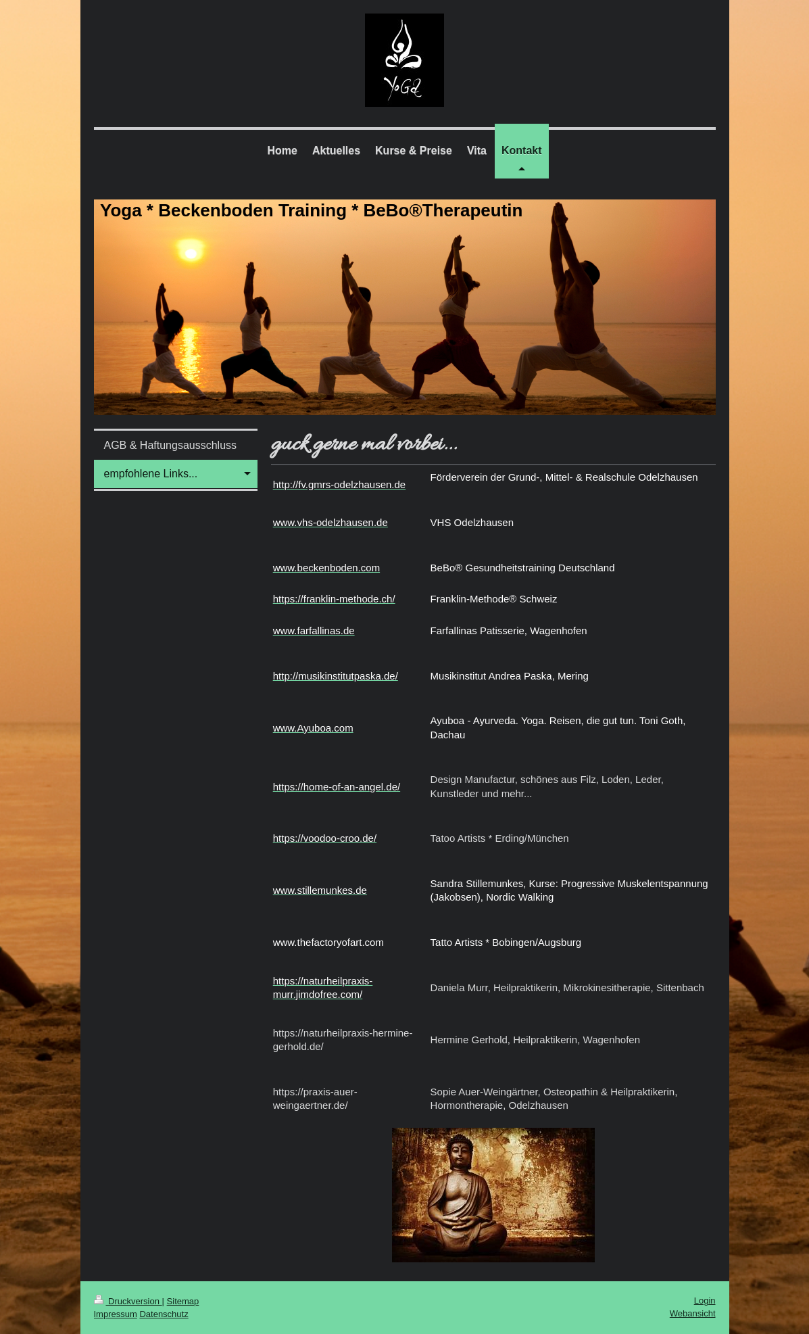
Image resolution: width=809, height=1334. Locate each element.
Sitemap (183, 1301)
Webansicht (693, 1313)
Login (705, 1300)
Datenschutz (163, 1314)
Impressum (115, 1314)
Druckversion (128, 1301)
